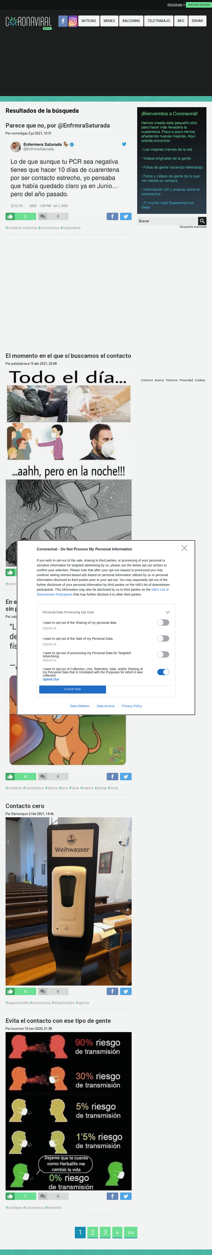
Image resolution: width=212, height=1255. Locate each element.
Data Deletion (80, 706)
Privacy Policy (132, 706)
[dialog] (106, 627)
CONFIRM (72, 689)
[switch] (163, 622)
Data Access (106, 706)
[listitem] (106, 612)
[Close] (186, 549)
